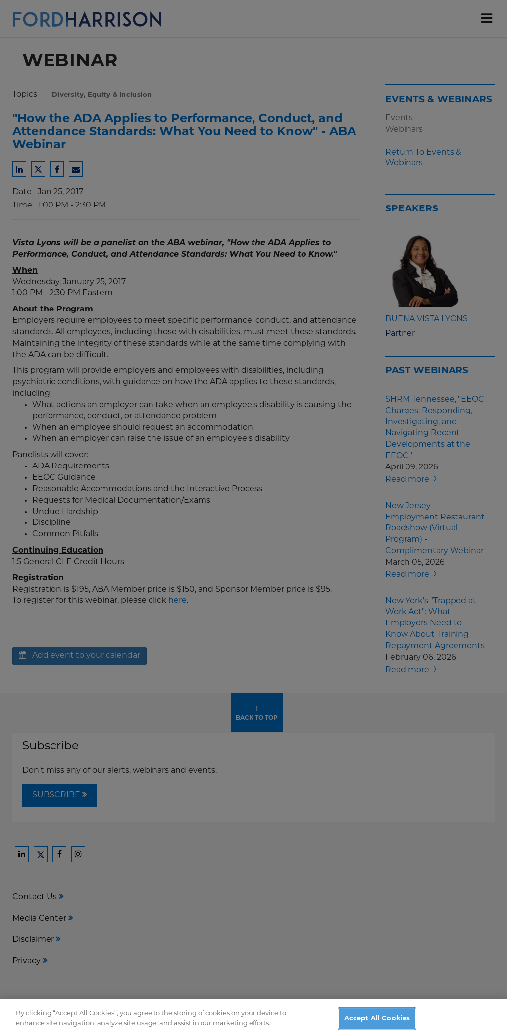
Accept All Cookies (377, 1024)
